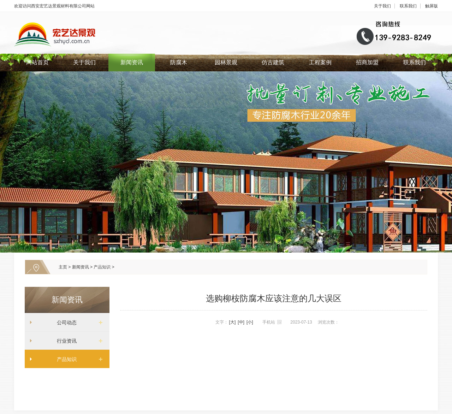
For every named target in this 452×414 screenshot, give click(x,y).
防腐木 (178, 62)
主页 (63, 267)
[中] (241, 322)
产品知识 (102, 267)
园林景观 (226, 62)
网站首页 (37, 62)
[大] (232, 322)
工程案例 (320, 62)
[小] (249, 322)
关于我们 (382, 6)
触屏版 (431, 6)
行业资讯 (64, 341)
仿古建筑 (273, 62)
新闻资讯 (131, 62)
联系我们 (408, 6)
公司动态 (64, 322)
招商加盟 (367, 62)
